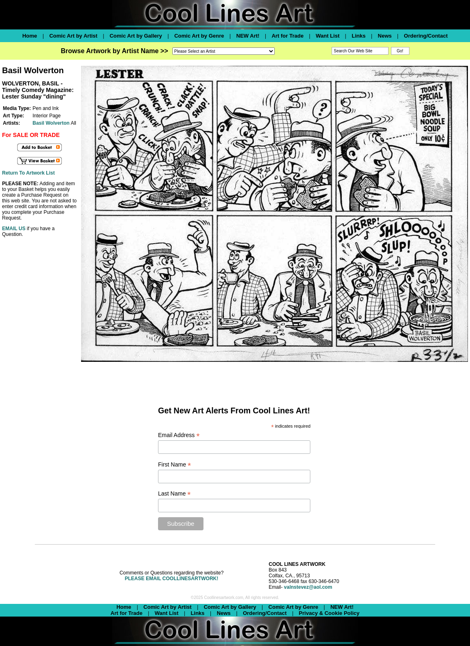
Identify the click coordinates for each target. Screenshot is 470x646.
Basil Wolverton (50, 123)
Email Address (179, 435)
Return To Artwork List (28, 173)
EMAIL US (13, 228)
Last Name (174, 494)
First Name (174, 465)
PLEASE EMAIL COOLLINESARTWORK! (171, 578)
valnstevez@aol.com (308, 587)
